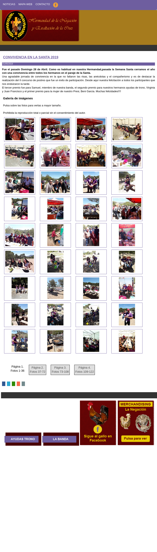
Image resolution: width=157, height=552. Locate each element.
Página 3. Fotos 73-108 (60, 369)
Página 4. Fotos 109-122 (84, 369)
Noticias (9, 4)
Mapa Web (25, 4)
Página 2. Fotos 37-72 (37, 369)
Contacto (43, 4)
